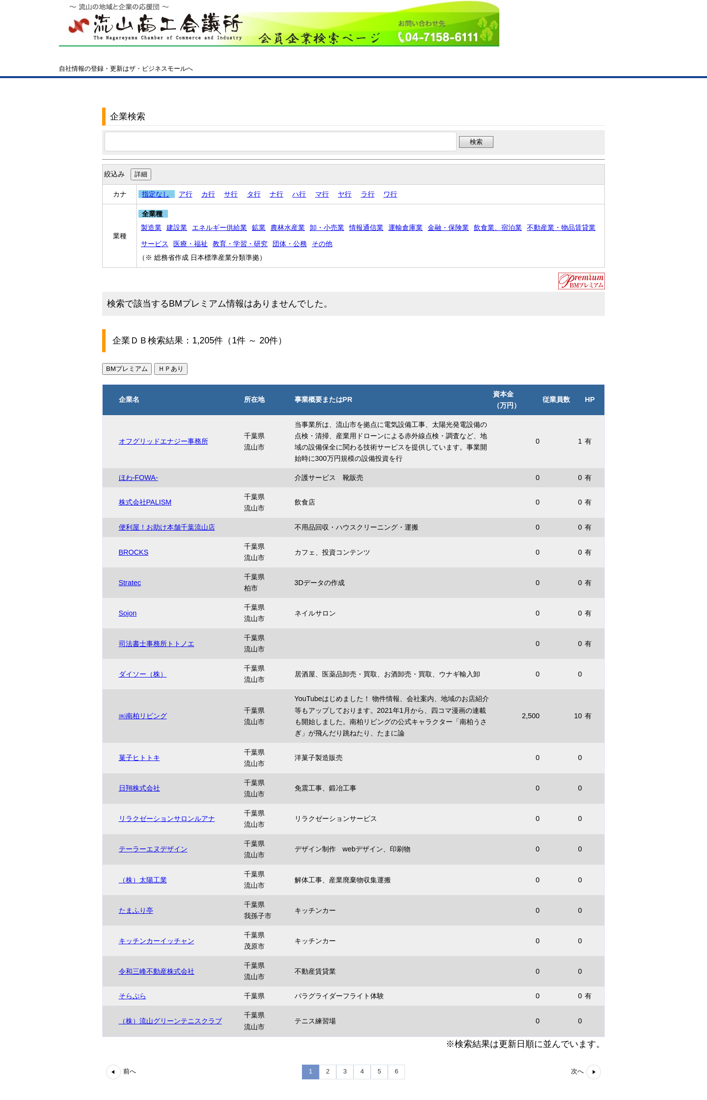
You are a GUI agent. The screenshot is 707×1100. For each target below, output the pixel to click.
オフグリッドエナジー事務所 (163, 441)
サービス (154, 244)
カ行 (208, 194)
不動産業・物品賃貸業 (561, 227)
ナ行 (276, 194)
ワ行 (390, 194)
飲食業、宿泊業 (498, 227)
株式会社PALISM (145, 502)
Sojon (128, 613)
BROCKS (134, 552)
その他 (322, 244)
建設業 (176, 227)
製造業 (151, 227)
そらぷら (132, 996)
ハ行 (299, 194)
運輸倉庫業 (405, 227)
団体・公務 (289, 244)
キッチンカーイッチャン (156, 941)
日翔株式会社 (139, 788)
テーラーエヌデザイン (153, 849)
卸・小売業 (327, 227)
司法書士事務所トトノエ (156, 644)
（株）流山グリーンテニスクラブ (170, 1021)
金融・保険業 (448, 227)
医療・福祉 (190, 244)
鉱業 (259, 227)
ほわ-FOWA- (138, 477)
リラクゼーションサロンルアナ (167, 818)
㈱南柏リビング (143, 716)
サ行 (231, 194)
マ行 (322, 194)
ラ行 (368, 194)
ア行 (185, 194)
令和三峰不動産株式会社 (156, 971)
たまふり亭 (136, 910)
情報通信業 (366, 227)
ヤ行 (345, 194)
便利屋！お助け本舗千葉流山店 (167, 527)
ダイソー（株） (143, 674)
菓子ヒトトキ (139, 758)
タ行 (254, 194)
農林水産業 (288, 227)
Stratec (130, 583)
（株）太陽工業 (143, 880)
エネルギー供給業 (219, 227)
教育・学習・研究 (240, 244)
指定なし (155, 194)
